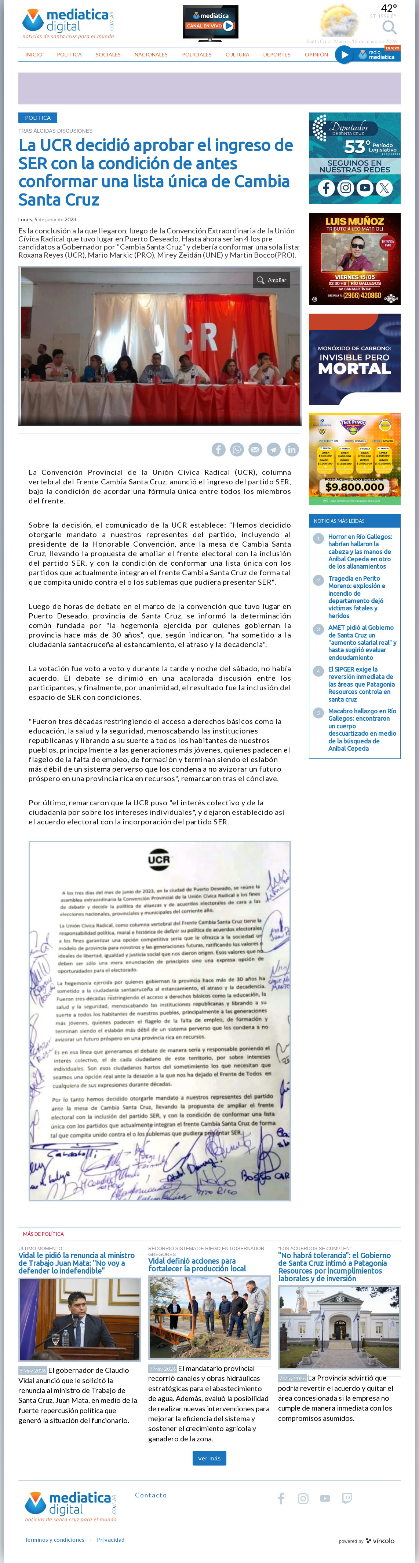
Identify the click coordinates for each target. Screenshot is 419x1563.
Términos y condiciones (55, 1539)
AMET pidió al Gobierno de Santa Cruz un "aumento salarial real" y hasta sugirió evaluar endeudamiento (362, 642)
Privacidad (111, 1539)
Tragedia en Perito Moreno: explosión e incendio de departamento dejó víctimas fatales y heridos (356, 597)
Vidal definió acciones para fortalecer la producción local (197, 1265)
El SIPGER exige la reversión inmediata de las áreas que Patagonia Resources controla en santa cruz (361, 684)
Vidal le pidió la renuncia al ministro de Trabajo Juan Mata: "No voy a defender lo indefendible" (76, 1263)
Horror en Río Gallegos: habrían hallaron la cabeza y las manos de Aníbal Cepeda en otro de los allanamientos (360, 551)
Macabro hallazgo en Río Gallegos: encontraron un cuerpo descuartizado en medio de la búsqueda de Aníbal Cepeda (362, 729)
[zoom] (160, 346)
